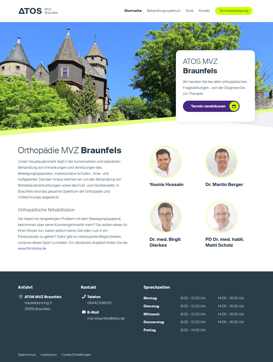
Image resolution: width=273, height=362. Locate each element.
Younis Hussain (167, 185)
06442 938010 (99, 303)
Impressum (49, 355)
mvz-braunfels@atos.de (106, 318)
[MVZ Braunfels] (38, 11)
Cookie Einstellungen (76, 355)
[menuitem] (133, 11)
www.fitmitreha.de (32, 249)
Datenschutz (27, 355)
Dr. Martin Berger (224, 185)
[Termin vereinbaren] (211, 106)
